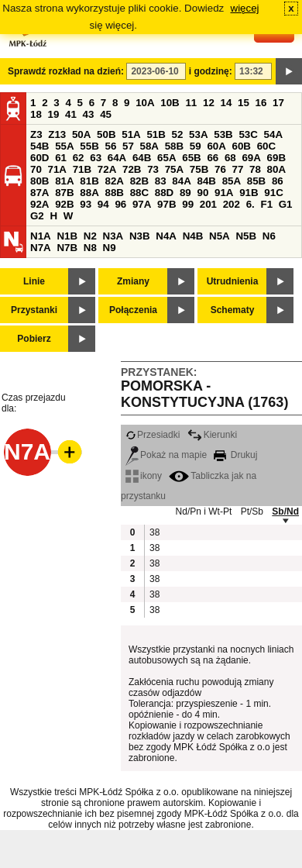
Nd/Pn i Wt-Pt (204, 511)
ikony (143, 475)
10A (145, 102)
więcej (245, 8)
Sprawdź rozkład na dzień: (66, 71)
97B (166, 204)
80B (39, 181)
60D (39, 158)
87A (39, 192)
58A (149, 146)
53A (198, 134)
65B (191, 158)
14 (226, 102)
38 (154, 532)
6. (250, 204)
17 (278, 102)
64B (141, 158)
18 (36, 114)
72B (131, 169)
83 (160, 181)
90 (202, 192)
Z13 (57, 134)
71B (82, 169)
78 (255, 169)
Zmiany (133, 281)
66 (212, 158)
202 (231, 204)
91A (223, 192)
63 (95, 158)
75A (174, 169)
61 (61, 158)
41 (71, 114)
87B (64, 192)
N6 (269, 236)
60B (241, 146)
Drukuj (235, 455)
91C (273, 192)
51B (155, 134)
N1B (67, 236)
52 (178, 134)
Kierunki (212, 434)
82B (139, 181)
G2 (37, 216)
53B (223, 134)
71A (57, 169)
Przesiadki (152, 434)
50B (106, 134)
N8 (90, 247)
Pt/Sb (252, 511)
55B (89, 146)
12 (208, 102)
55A (64, 146)
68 (230, 158)
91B (248, 192)
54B (39, 146)
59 (195, 146)
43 (88, 114)
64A (117, 158)
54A (273, 134)
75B (199, 169)
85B (256, 181)
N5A (219, 236)
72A (107, 169)
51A (131, 134)
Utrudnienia (233, 281)
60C (266, 146)
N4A (166, 236)
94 (103, 204)
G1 (286, 204)
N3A (113, 236)
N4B (193, 236)
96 (120, 204)
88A (89, 192)
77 (238, 169)
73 (153, 169)
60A (216, 146)
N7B (67, 247)
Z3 (36, 134)
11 (191, 102)
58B (174, 146)
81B (89, 181)
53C (248, 134)
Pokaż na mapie (166, 455)
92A (39, 204)
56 (110, 146)
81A (64, 181)
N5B (245, 236)
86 (277, 181)
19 (54, 114)
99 (188, 204)
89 (185, 192)
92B (64, 204)
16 (261, 102)
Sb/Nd (285, 511)
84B (206, 181)
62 (78, 158)
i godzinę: (210, 71)
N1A (40, 236)
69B (276, 158)
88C (139, 192)
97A (141, 204)
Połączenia (133, 310)
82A (114, 181)
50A (81, 134)
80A (276, 169)
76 (220, 169)
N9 (109, 247)
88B (114, 192)
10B (169, 102)
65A (166, 158)
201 (208, 204)
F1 (266, 204)
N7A (40, 247)
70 (36, 169)
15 (243, 102)
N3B (139, 236)
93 (85, 204)
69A (251, 158)
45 (106, 114)
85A (231, 181)
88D (164, 192)
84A (181, 181)
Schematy (233, 310)
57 (128, 146)
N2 (90, 236)
